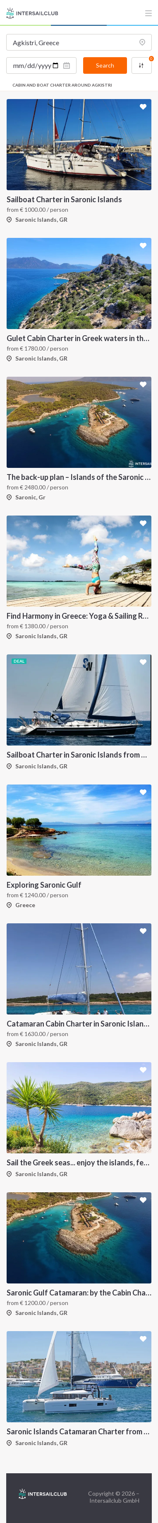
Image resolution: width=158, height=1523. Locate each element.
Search (105, 65)
